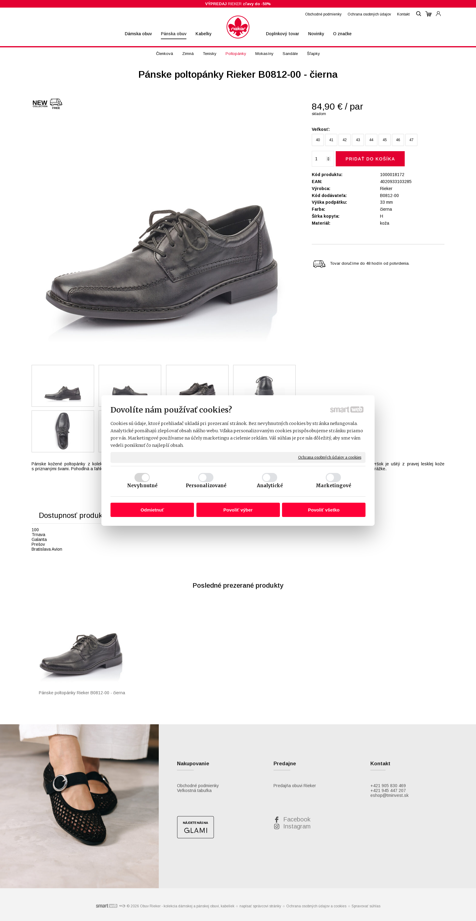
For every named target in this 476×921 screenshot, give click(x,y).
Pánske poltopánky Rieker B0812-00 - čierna (82, 692)
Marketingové (333, 485)
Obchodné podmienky (198, 785)
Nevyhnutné (142, 485)
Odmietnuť (152, 509)
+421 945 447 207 (388, 790)
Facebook (297, 819)
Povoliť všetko (324, 509)
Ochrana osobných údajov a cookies (329, 457)
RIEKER (238, 4)
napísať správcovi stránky (260, 906)
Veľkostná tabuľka (194, 790)
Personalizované (206, 485)
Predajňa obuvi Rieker (295, 785)
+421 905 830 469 (388, 785)
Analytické (270, 485)
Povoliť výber (238, 509)
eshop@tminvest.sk (389, 795)
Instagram (297, 826)
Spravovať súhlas (366, 906)
